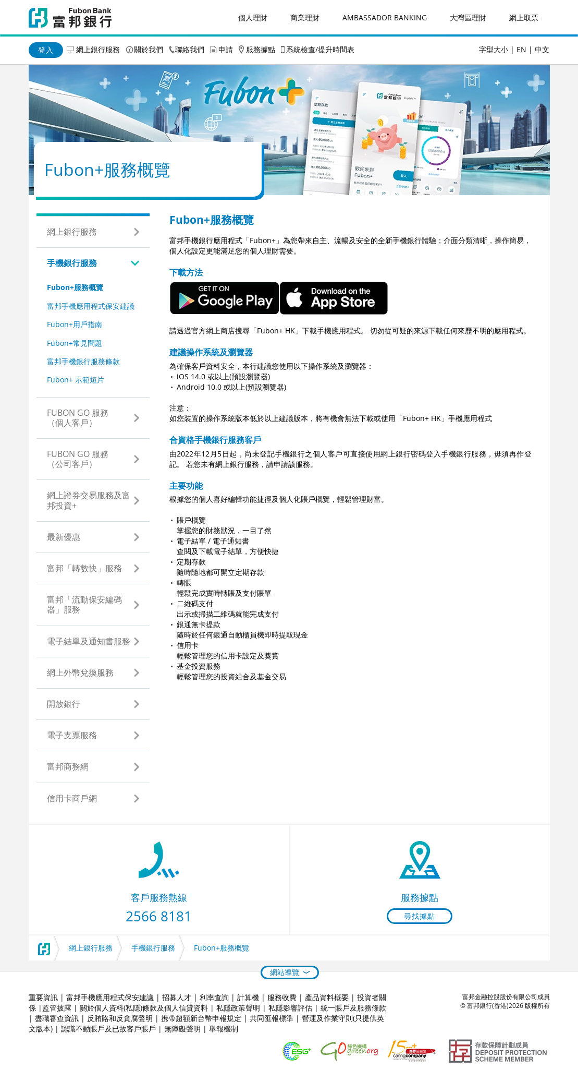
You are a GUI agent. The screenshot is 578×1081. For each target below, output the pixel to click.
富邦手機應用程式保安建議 (90, 306)
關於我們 (148, 49)
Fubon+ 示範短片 (75, 380)
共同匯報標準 (271, 1018)
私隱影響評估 (290, 1008)
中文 (542, 49)
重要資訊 (43, 997)
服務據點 (260, 49)
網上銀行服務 (98, 49)
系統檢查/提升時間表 (320, 49)
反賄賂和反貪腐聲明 (120, 1018)
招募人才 (176, 997)
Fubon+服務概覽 (75, 287)
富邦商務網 (68, 766)
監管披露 (56, 1008)
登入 (46, 50)
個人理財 (252, 17)
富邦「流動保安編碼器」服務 (84, 604)
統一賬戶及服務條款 (353, 1008)
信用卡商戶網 (72, 798)
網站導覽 (284, 972)
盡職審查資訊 (57, 1018)
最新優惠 (63, 537)
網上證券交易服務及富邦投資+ (88, 500)
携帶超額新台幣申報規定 (201, 1018)
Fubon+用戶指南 (74, 324)
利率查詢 (214, 997)
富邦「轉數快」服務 (84, 568)
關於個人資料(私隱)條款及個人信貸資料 (144, 1008)
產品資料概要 (327, 997)
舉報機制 (223, 1029)
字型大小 (493, 49)
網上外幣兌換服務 (80, 672)
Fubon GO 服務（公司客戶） (77, 459)
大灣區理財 (468, 17)
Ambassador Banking (384, 17)
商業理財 (304, 17)
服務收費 (282, 997)
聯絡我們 (189, 49)
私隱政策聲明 (238, 1008)
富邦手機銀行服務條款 (83, 361)
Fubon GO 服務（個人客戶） (77, 417)
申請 (225, 49)
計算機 (248, 997)
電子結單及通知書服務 (88, 641)
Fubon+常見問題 (74, 343)
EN (521, 49)
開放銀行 (63, 704)
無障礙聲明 (182, 1029)
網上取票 (523, 17)
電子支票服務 (72, 735)
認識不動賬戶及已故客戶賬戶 (108, 1029)
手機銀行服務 (72, 263)
